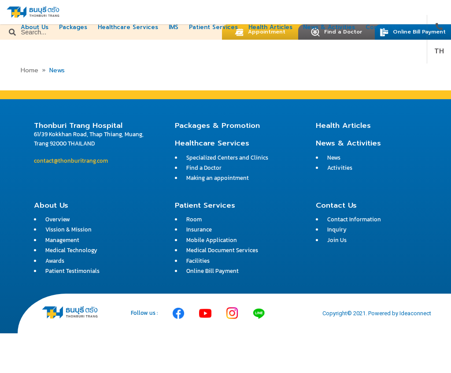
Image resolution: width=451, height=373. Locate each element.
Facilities (198, 261)
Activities (339, 168)
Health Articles (270, 27)
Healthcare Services (128, 27)
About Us (34, 27)
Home (29, 70)
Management (62, 240)
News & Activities (329, 27)
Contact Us (382, 27)
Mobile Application (211, 240)
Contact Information (354, 219)
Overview (57, 219)
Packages (73, 27)
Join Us (337, 240)
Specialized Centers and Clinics (227, 157)
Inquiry (337, 229)
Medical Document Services (222, 250)
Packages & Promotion (217, 125)
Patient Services (213, 27)
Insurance (199, 229)
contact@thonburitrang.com (71, 161)
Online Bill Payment (413, 32)
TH (439, 51)
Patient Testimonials (72, 271)
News (333, 157)
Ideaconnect (415, 313)
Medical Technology (71, 250)
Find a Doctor (204, 168)
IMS (173, 27)
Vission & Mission (68, 229)
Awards (54, 261)
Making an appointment (217, 178)
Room (194, 219)
